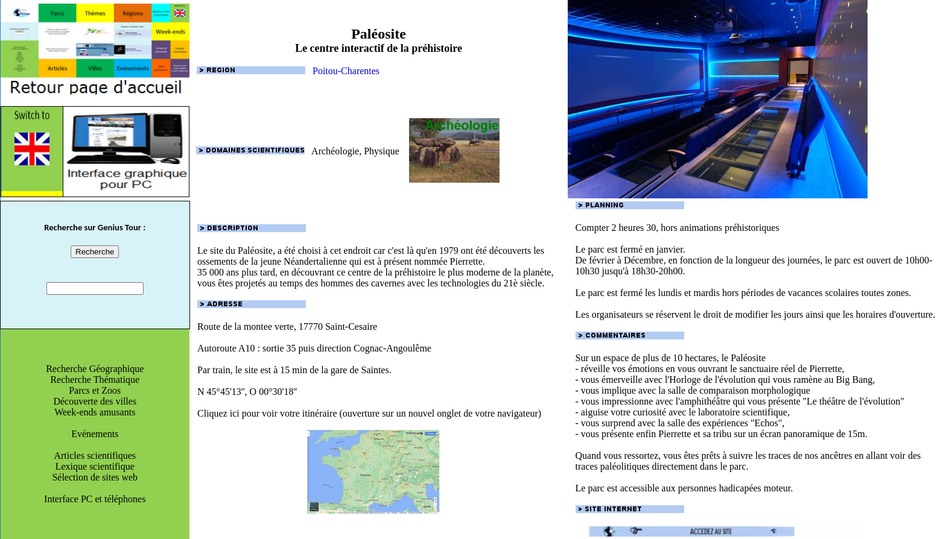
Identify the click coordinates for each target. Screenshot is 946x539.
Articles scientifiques (95, 455)
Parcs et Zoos (95, 390)
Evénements (94, 434)
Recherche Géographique (95, 369)
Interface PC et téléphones (94, 499)
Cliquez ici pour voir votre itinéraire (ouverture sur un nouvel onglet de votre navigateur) (378, 462)
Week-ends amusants (94, 412)
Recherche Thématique (94, 379)
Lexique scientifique (95, 466)
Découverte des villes (94, 401)
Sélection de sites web (95, 477)
